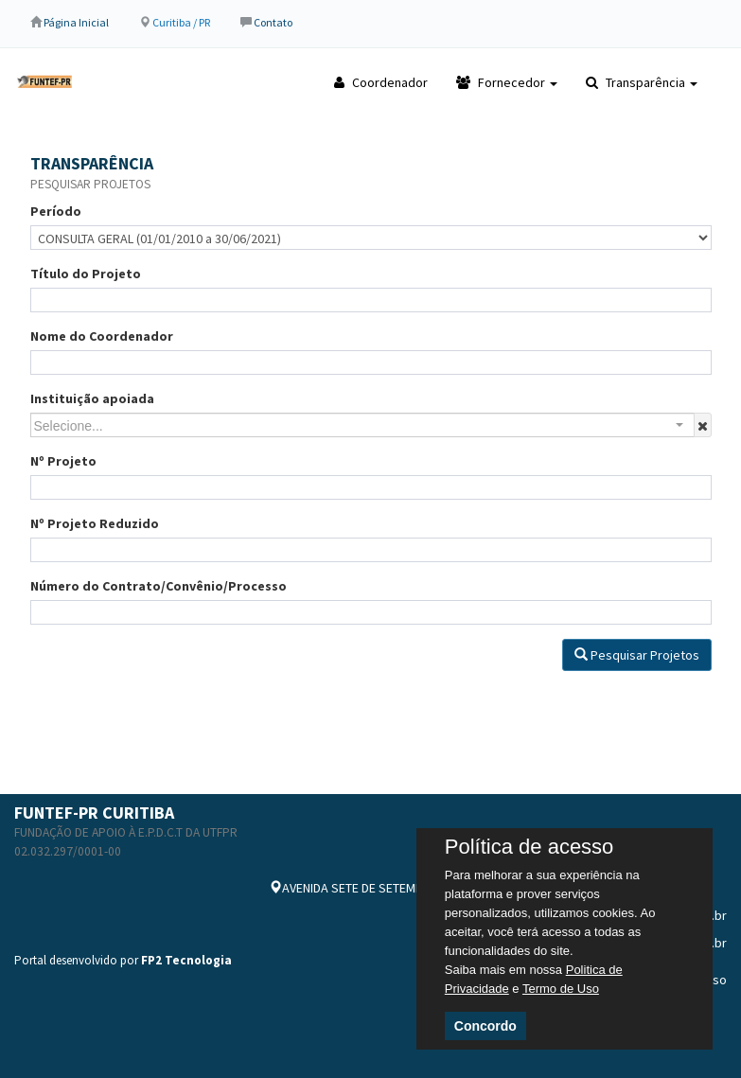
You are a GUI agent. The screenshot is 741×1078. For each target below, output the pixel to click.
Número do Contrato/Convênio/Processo (158, 585)
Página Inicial (76, 22)
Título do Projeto (85, 273)
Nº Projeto (63, 460)
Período (55, 211)
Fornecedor (506, 82)
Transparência (641, 82)
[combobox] (362, 425)
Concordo (485, 1026)
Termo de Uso (560, 988)
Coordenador (381, 82)
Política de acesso (529, 847)
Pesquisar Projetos (636, 654)
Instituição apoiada (92, 398)
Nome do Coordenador (101, 336)
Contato (273, 22)
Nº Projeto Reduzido (94, 523)
